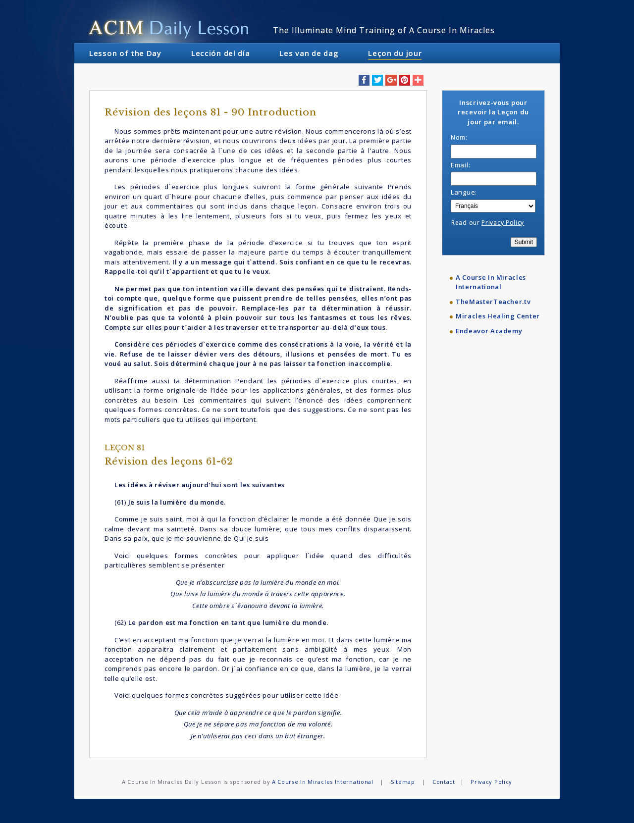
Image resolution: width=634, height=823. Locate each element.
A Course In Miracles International (491, 282)
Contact (443, 781)
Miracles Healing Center (498, 315)
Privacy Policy (502, 222)
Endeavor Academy (489, 330)
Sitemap (403, 781)
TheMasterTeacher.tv (493, 301)
